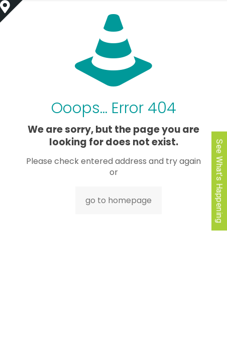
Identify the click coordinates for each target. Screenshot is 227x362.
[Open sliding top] (11, 11)
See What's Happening (219, 181)
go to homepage (118, 200)
